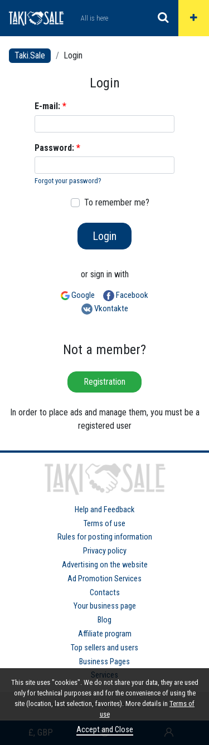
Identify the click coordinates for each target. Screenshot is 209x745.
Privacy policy (105, 551)
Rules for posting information (104, 537)
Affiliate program (105, 634)
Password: (57, 148)
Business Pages (104, 661)
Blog (104, 620)
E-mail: (50, 106)
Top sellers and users (104, 648)
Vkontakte (104, 309)
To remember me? (116, 202)
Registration (104, 381)
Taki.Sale (29, 55)
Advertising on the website (105, 565)
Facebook (125, 295)
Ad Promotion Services (104, 579)
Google (78, 295)
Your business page (105, 606)
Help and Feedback (104, 509)
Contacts (105, 592)
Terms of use (104, 523)
